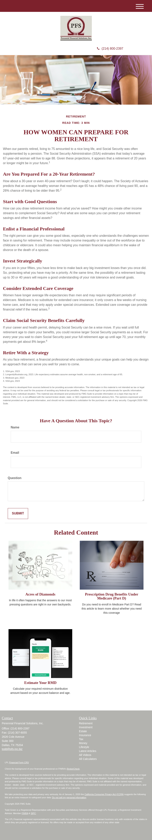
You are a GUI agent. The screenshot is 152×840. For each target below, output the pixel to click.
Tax (81, 739)
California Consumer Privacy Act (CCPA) (104, 794)
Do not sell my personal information (69, 797)
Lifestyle (84, 747)
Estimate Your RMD (40, 683)
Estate (83, 731)
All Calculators (88, 758)
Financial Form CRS (19, 762)
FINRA (25, 813)
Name (15, 427)
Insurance (85, 735)
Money (83, 743)
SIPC (33, 813)
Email (15, 452)
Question (14, 478)
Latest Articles (87, 751)
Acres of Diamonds (40, 594)
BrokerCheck (73, 769)
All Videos (85, 755)
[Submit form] (18, 513)
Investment (85, 727)
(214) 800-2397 (110, 48)
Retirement (85, 723)
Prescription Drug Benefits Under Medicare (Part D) (111, 596)
